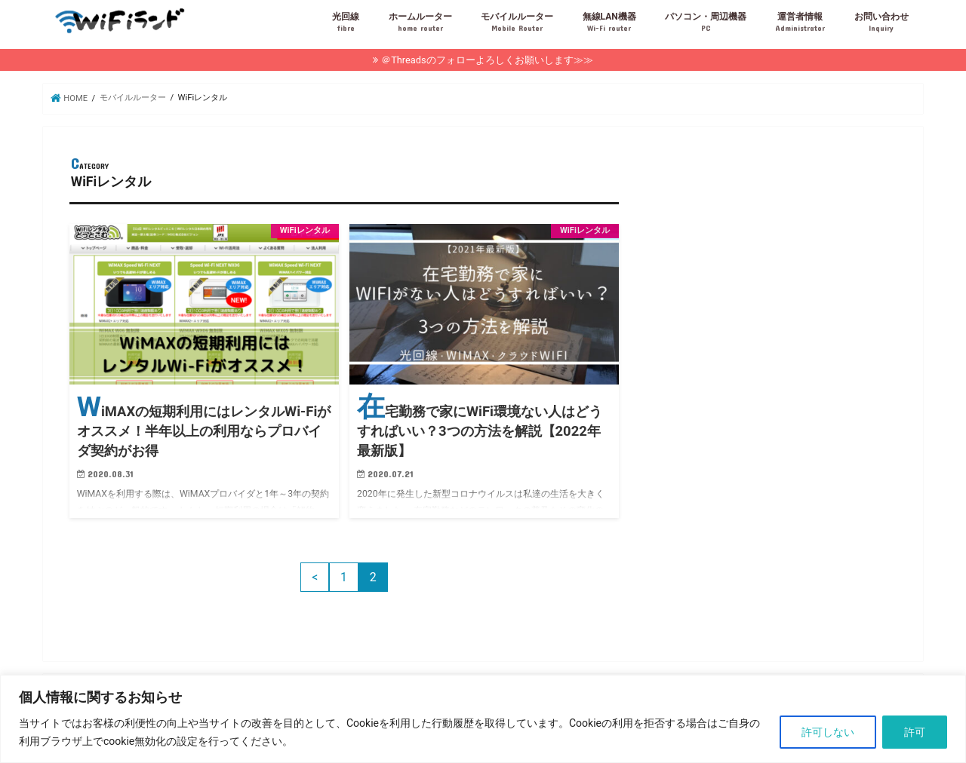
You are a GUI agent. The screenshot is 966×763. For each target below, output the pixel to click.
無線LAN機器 (609, 22)
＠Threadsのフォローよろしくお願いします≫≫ (486, 60)
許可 (914, 732)
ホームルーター (420, 22)
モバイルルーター (517, 22)
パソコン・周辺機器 (705, 22)
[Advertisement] (770, 258)
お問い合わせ (881, 22)
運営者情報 (800, 22)
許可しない (827, 732)
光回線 (345, 22)
